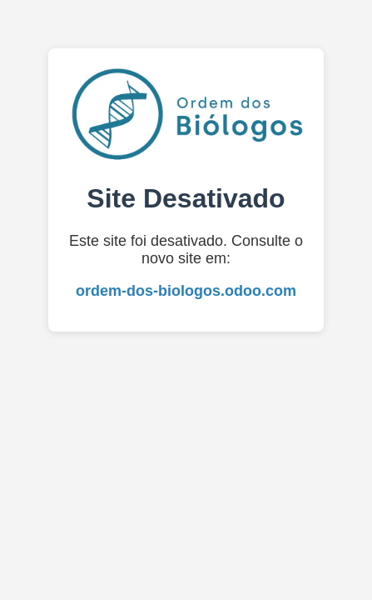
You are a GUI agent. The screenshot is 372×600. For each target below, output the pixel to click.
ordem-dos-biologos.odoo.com (186, 290)
